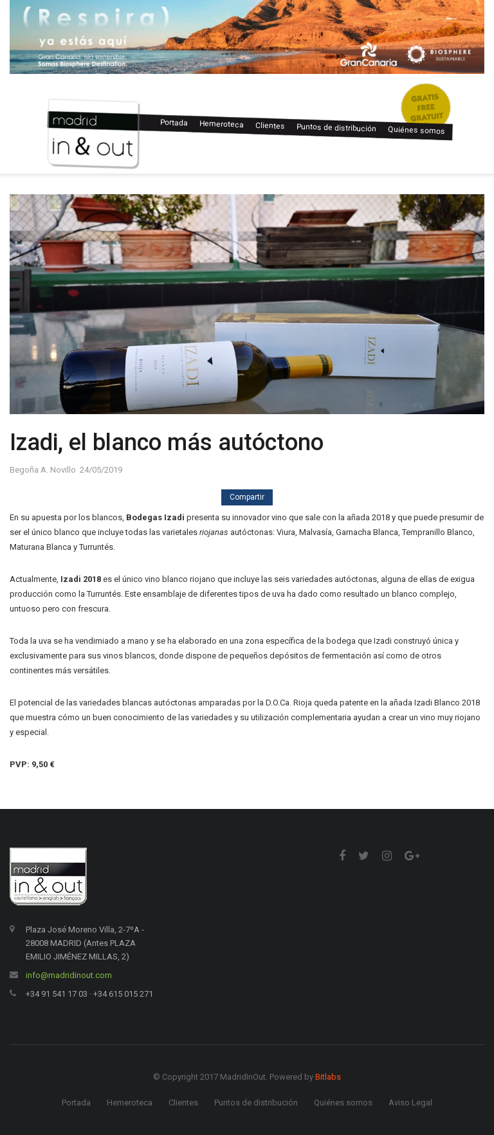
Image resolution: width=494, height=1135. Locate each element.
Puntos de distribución (336, 128)
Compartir (247, 497)
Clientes (270, 126)
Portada (174, 122)
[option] (247, 37)
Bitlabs (328, 1077)
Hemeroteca (221, 124)
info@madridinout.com (69, 975)
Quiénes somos (416, 130)
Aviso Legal (410, 1102)
